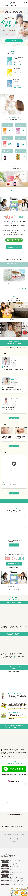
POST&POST (12, 860)
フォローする (14, 545)
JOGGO (15, 880)
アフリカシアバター (23, 880)
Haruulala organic (13, 881)
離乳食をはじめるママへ (14, 405)
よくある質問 (22, 832)
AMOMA (11, 880)
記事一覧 (13, 446)
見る (5, 452)
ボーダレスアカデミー (13, 877)
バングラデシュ (12, 884)
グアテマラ (23, 884)
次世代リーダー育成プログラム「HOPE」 (17, 878)
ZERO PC (11, 864)
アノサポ (15, 864)
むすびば (11, 869)
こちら (13, 756)
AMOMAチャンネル (13, 501)
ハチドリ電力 (24, 860)
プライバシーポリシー (16, 834)
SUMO (21, 872)
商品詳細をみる (17, 64)
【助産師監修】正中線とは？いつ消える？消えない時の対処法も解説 (7, 434)
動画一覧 (13, 493)
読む (5, 425)
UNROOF (11, 872)
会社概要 (5, 832)
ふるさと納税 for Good (13, 863)
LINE (14, 656)
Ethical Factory (19, 881)
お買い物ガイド (16, 832)
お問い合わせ (10, 832)
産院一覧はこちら (22, 288)
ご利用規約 (22, 834)
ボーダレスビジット (20, 868)
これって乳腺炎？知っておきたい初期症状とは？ (14, 364)
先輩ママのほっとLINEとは (14, 247)
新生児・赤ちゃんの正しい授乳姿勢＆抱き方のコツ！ (14, 471)
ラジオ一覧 (13, 418)
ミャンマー (18, 884)
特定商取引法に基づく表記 (8, 834)
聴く (5, 354)
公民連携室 (11, 874)
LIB (18, 880)
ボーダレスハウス (13, 868)
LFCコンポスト (17, 860)
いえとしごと (16, 872)
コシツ (11, 875)
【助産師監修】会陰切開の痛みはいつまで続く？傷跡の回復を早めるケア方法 (21, 434)
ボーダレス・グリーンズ (14, 866)
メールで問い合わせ (14, 589)
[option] (14, 27)
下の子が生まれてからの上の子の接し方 (14, 384)
